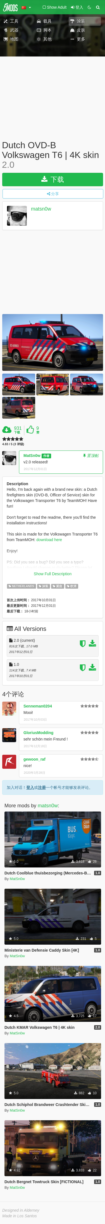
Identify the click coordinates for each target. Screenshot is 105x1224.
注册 (42, 787)
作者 (46, 455)
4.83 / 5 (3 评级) (13, 444)
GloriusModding (38, 732)
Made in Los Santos (19, 1216)
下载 (52, 179)
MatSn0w (31, 455)
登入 (30, 787)
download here (49, 539)
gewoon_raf (34, 759)
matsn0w (41, 209)
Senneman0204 (37, 706)
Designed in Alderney (20, 1210)
